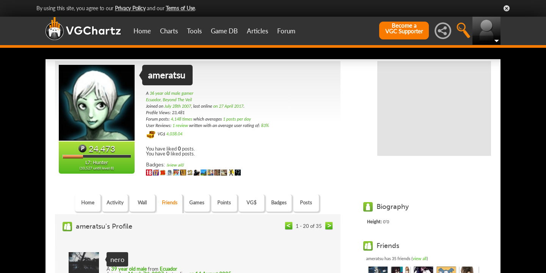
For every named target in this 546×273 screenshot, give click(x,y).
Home (142, 31)
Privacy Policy (130, 8)
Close (507, 8)
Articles (257, 31)
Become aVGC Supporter (404, 28)
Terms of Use (180, 8)
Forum (286, 31)
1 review (180, 125)
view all (420, 258)
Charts (169, 31)
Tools (194, 31)
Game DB (224, 31)
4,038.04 (174, 133)
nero (117, 259)
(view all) (175, 165)
